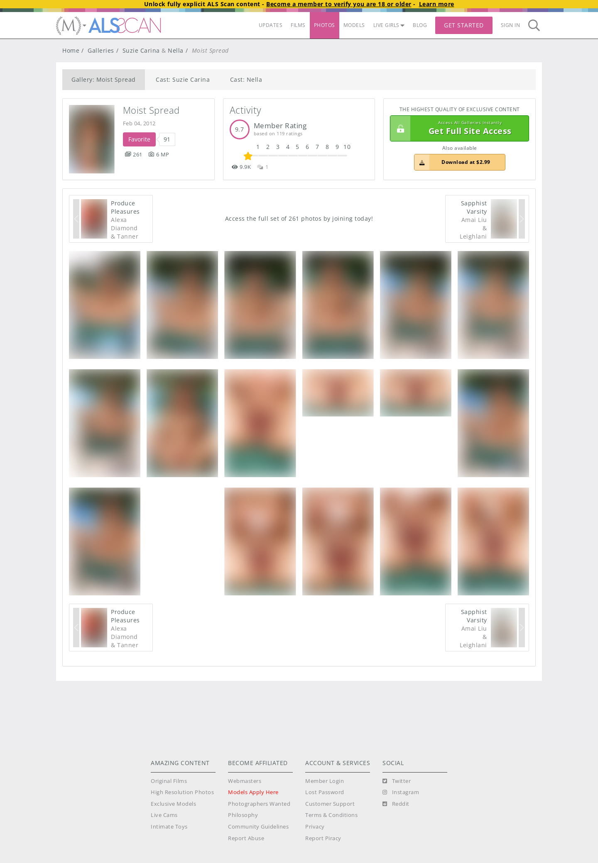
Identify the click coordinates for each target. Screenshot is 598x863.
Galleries (101, 50)
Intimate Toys (169, 826)
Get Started (464, 25)
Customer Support (330, 803)
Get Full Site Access (457, 128)
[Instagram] (400, 792)
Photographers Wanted (259, 803)
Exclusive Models (173, 803)
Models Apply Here (253, 792)
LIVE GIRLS (389, 25)
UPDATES (271, 25)
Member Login (324, 781)
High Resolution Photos (182, 792)
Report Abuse (246, 838)
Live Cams (164, 815)
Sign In (510, 25)
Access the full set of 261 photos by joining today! (299, 218)
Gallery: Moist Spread (103, 79)
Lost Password (324, 792)
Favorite (139, 139)
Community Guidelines (258, 826)
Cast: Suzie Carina (183, 79)
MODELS (354, 25)
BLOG (420, 25)
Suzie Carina (141, 50)
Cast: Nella (246, 79)
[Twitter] (396, 781)
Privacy (315, 826)
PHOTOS (324, 25)
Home (70, 50)
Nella (176, 50)
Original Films (169, 781)
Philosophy (243, 815)
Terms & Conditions (331, 815)
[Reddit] (395, 804)
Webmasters (244, 781)
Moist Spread (151, 110)
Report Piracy (323, 838)
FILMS (298, 25)
